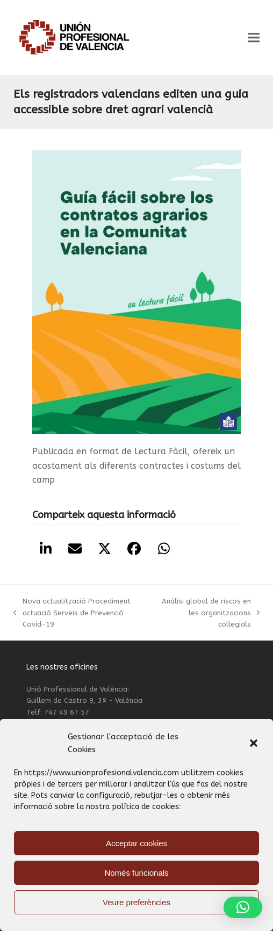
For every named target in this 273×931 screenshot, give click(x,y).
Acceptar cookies (136, 843)
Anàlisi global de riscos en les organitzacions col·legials (207, 613)
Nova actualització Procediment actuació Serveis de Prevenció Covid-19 (71, 613)
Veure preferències (136, 902)
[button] (253, 743)
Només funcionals (136, 872)
